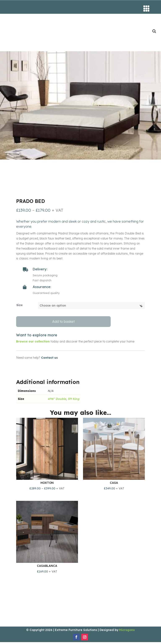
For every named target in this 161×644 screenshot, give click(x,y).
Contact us (49, 359)
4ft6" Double (57, 401)
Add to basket (63, 323)
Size (19, 307)
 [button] (146, 8)
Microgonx (127, 632)
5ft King (73, 401)
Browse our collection (33, 343)
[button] (154, 33)
